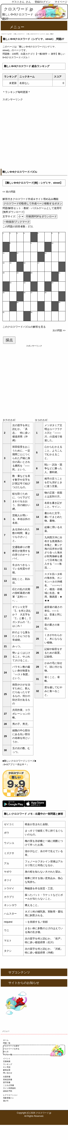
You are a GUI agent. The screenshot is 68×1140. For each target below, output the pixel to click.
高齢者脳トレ (8, 1098)
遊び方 (6, 1101)
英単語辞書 (7, 1080)
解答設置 (6, 1070)
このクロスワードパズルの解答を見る (24, 326)
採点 (9, 340)
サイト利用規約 (9, 1088)
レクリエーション (10, 1095)
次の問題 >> (59, 330)
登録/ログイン (43, 1)
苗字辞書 (6, 1082)
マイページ (61, 1)
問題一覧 (6, 1043)
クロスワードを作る (11, 1049)
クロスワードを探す (11, 1046)
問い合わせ (7, 1073)
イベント (6, 1058)
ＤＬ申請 (6, 1067)
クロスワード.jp (18, 9)
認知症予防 (7, 1091)
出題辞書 (6, 1077)
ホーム (6, 1040)
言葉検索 (6, 1061)
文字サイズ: (10, 216)
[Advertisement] (34, 135)
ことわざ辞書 (8, 1085)
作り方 (6, 1052)
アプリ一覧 (7, 1055)
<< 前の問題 (9, 191)
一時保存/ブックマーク (17, 221)
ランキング (7, 1064)
